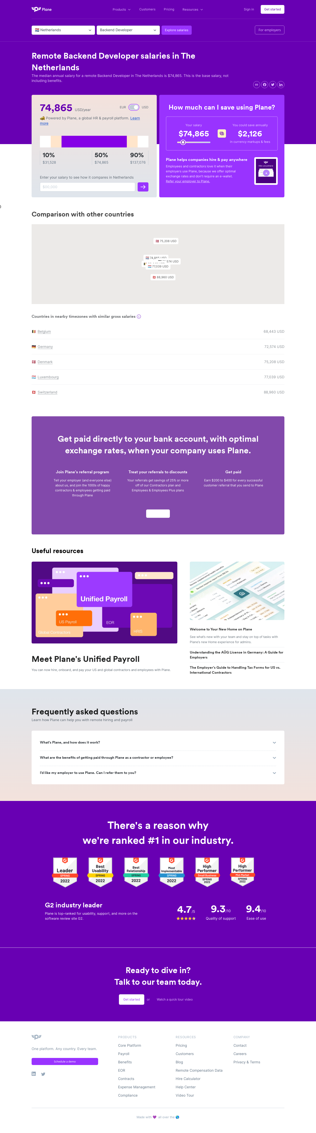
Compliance (128, 1095)
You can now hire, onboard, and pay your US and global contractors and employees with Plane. (101, 670)
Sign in (249, 9)
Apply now (158, 515)
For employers (269, 30)
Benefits (125, 1062)
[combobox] (35, 30)
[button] (160, 269)
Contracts (126, 1079)
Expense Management (136, 1087)
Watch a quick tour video (175, 999)
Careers (240, 1054)
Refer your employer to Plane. (188, 181)
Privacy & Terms (246, 1062)
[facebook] (264, 84)
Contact (240, 1045)
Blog (179, 1062)
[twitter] (272, 84)
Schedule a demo (65, 1061)
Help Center (186, 1087)
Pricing (169, 9)
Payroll (123, 1054)
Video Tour (185, 1095)
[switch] (133, 107)
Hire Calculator (188, 1079)
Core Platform (129, 1045)
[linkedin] (281, 84)
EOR (121, 1070)
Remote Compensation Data (199, 1070)
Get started (272, 9)
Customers (147, 9)
